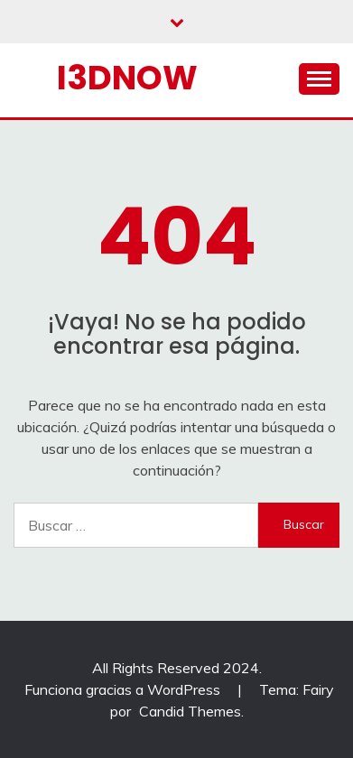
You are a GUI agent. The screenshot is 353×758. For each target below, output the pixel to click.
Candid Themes (190, 711)
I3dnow (127, 77)
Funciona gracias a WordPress (124, 689)
